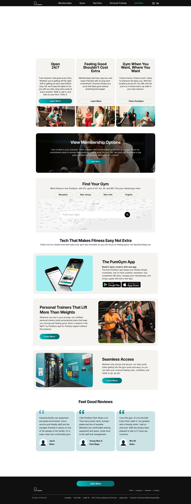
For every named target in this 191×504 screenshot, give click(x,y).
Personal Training (118, 3)
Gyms (82, 3)
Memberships (65, 3)
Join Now (138, 3)
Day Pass (97, 3)
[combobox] (95, 214)
